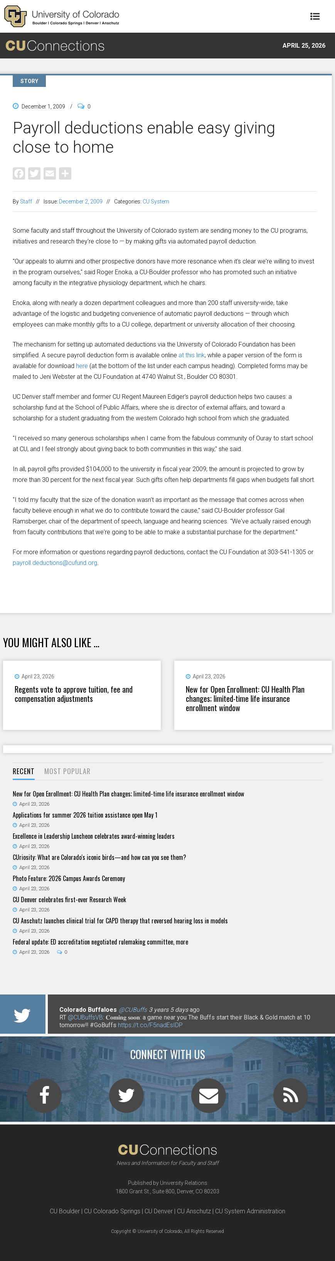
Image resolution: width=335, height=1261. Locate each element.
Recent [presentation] (24, 771)
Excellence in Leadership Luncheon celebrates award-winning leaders (94, 836)
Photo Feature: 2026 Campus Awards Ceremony (69, 878)
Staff (26, 201)
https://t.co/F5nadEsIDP (150, 1025)
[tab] (24, 771)
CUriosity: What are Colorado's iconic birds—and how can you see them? (99, 857)
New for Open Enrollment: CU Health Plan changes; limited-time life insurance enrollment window (245, 698)
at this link (191, 355)
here (82, 366)
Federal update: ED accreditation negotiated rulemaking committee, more (100, 941)
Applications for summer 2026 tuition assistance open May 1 (85, 815)
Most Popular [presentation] (67, 771)
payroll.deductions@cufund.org (55, 562)
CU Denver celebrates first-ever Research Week (69, 899)
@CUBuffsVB (85, 1017)
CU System (156, 201)
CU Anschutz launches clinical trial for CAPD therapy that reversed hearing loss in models (120, 920)
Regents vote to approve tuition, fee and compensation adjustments (74, 693)
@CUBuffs (133, 1009)
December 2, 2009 (81, 201)
